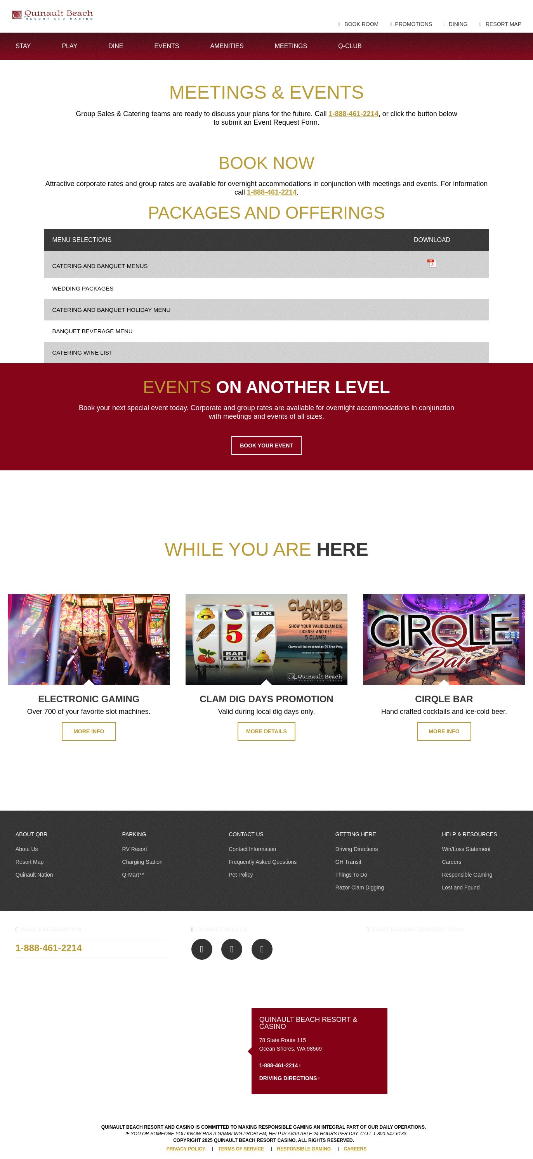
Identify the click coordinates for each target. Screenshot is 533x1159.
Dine (115, 46)
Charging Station (142, 862)
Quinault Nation (34, 875)
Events (166, 46)
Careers (451, 862)
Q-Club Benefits (406, 948)
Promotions (413, 24)
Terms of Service (241, 1149)
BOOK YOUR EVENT (266, 445)
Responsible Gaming (467, 875)
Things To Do (351, 875)
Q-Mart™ (133, 875)
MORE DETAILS (266, 731)
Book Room (360, 24)
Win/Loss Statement (466, 849)
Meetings (291, 46)
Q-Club (349, 46)
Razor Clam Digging (359, 887)
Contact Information (252, 849)
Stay (23, 46)
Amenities (226, 46)
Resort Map (502, 24)
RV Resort (134, 849)
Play (69, 46)
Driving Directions (356, 849)
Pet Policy (241, 875)
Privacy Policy (186, 1149)
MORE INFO (88, 731)
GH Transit (348, 862)
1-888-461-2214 (353, 114)
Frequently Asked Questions (263, 862)
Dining (458, 24)
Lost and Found (460, 887)
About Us (27, 849)
